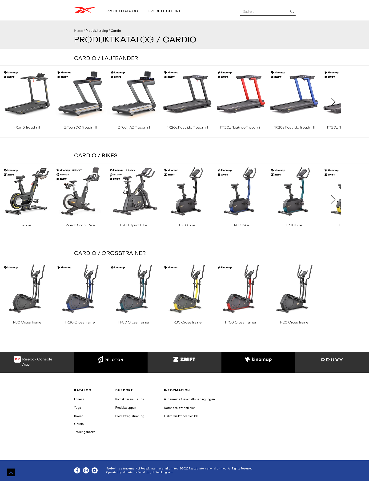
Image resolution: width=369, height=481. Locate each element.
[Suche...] (262, 11)
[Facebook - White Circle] (77, 470)
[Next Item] (333, 102)
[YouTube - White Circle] (95, 470)
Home (78, 30)
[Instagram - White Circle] (86, 470)
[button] (126, 8)
